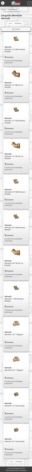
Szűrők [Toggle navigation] (16, 29)
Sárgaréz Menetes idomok (11, 12)
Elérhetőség (10, 470)
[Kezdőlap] (16, 3)
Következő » (18, 23)
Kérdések (23, 470)
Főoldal (3, 9)
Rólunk (17, 470)
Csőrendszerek (12, 9)
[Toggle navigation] (29, 3)
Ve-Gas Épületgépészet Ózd (16, 468)
